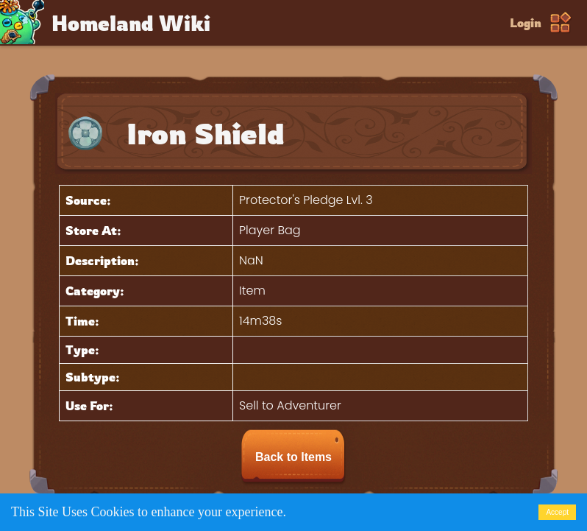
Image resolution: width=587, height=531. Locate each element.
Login (525, 22)
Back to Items (293, 457)
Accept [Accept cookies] (557, 512)
